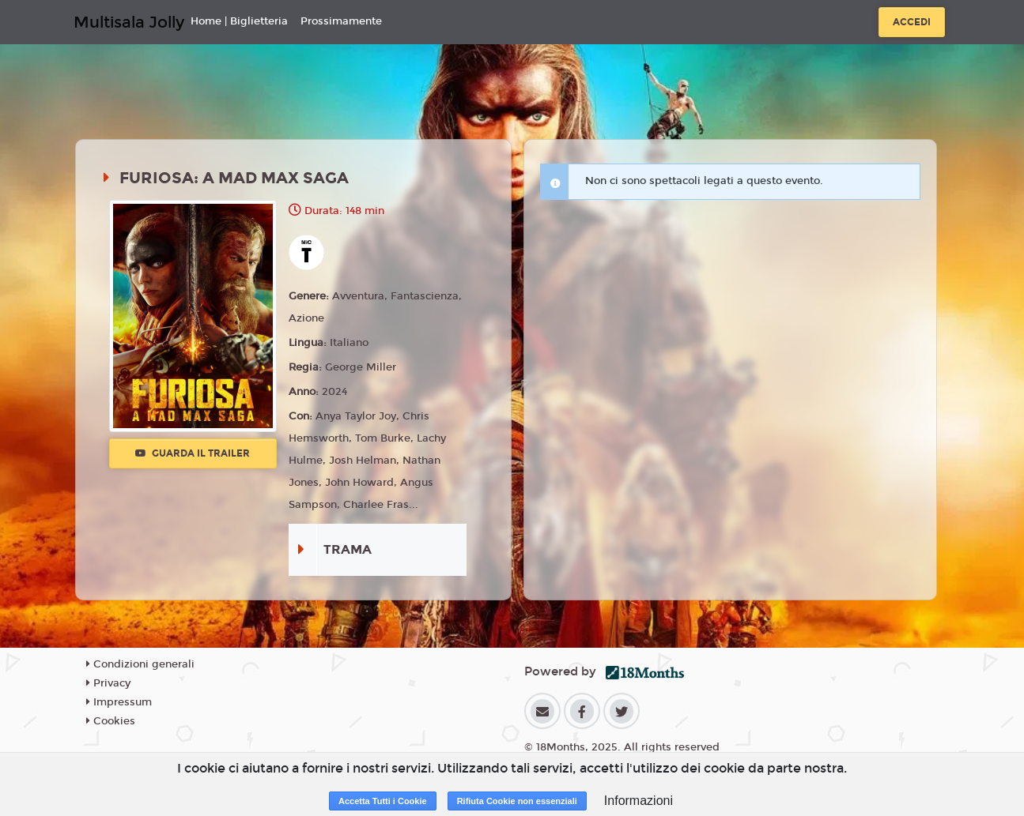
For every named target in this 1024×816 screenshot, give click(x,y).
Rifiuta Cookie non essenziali (517, 801)
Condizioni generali (140, 664)
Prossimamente (341, 21)
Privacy (108, 683)
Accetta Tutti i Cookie (382, 801)
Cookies (110, 721)
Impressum (119, 702)
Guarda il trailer (192, 453)
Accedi (912, 22)
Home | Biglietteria (239, 21)
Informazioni (638, 800)
